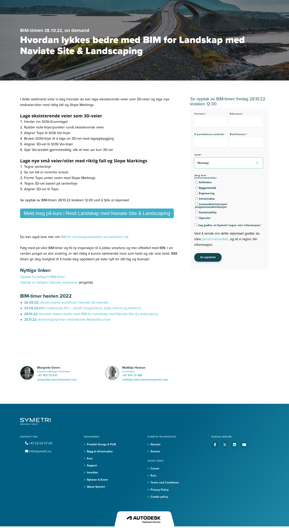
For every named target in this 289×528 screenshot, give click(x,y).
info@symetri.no (38, 451)
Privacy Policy (160, 490)
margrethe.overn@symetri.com (57, 379)
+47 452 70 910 (47, 375)
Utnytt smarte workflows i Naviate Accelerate (67, 302)
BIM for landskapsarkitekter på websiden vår (95, 237)
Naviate (156, 444)
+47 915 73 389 (132, 375)
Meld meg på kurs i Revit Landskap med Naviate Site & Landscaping (97, 213)
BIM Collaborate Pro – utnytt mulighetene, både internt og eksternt (91, 308)
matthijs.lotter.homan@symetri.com (145, 379)
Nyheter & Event (97, 480)
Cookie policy (159, 497)
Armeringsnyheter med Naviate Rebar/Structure (68, 319)
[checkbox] (211, 200)
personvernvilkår (215, 239)
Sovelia (155, 451)
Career (155, 468)
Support (92, 465)
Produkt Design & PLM (101, 444)
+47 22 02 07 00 (38, 443)
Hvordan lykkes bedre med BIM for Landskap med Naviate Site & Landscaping (92, 314)
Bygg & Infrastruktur (100, 451)
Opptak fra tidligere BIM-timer (43, 277)
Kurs (90, 458)
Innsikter (92, 472)
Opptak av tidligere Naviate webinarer (49, 282)
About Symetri (96, 487)
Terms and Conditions (165, 482)
